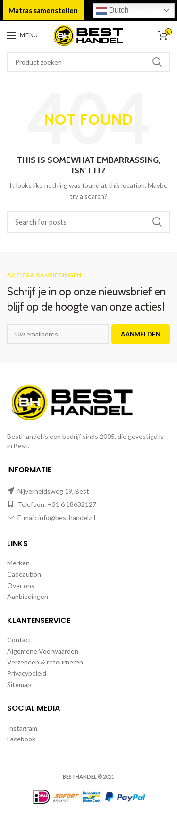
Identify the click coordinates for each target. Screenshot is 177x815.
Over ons (20, 585)
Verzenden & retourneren (45, 662)
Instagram (22, 728)
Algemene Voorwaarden (42, 651)
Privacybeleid (26, 673)
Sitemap (19, 685)
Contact (19, 640)
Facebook (21, 739)
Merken (18, 563)
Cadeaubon (24, 574)
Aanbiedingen (27, 596)
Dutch (112, 11)
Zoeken (157, 62)
